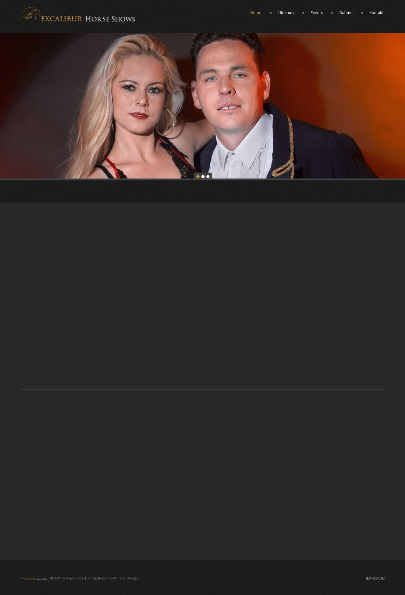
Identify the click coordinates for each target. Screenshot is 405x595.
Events (317, 13)
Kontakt (377, 13)
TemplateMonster (112, 579)
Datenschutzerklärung (79, 579)
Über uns (287, 13)
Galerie (347, 13)
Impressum (375, 579)
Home (256, 13)
